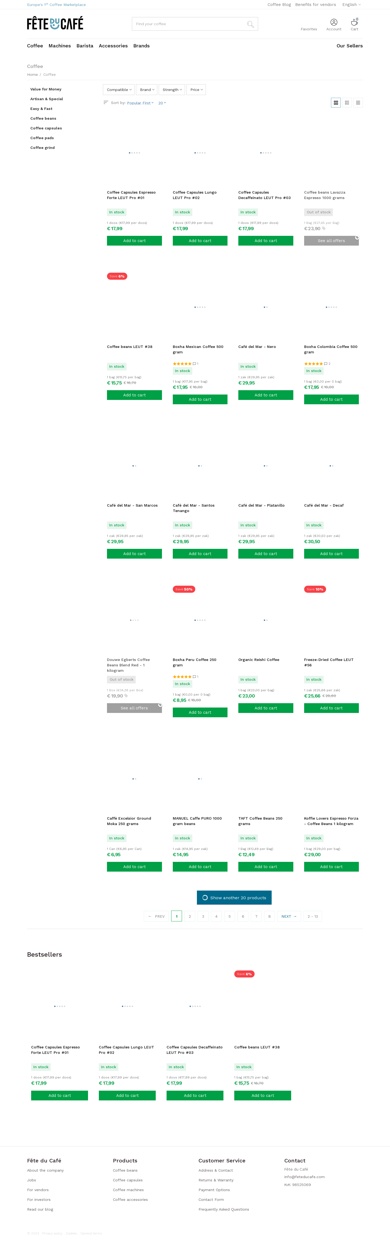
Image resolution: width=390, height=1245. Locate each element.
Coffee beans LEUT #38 (129, 346)
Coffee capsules (128, 1180)
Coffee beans (125, 1170)
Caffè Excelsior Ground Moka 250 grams (129, 821)
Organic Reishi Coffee (258, 659)
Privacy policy (52, 1233)
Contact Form (211, 1199)
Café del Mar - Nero (257, 346)
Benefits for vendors (315, 4)
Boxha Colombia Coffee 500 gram (331, 349)
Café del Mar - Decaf (324, 505)
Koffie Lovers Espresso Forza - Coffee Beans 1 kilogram (331, 821)
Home (32, 74)
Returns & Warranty (216, 1180)
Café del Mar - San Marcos (132, 505)
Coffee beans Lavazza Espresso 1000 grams (324, 195)
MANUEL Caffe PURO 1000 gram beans (197, 821)
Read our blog (40, 1209)
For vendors (38, 1190)
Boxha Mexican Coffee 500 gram (198, 349)
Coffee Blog (279, 4)
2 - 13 (313, 916)
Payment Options (214, 1190)
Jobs (31, 1180)
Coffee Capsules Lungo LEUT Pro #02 (195, 195)
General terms (91, 1233)
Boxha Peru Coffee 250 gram (194, 662)
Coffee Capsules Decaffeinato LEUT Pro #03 (264, 195)
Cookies (71, 1233)
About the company (45, 1170)
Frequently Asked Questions (224, 1209)
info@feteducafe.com (304, 1177)
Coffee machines (128, 1190)
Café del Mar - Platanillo (261, 505)
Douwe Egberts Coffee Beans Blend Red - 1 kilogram (128, 665)
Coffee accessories (130, 1199)
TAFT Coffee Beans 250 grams (260, 821)
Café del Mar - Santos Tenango (193, 508)
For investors (39, 1199)
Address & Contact (216, 1170)
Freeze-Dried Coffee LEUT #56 (329, 662)
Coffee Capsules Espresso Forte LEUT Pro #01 (131, 195)
